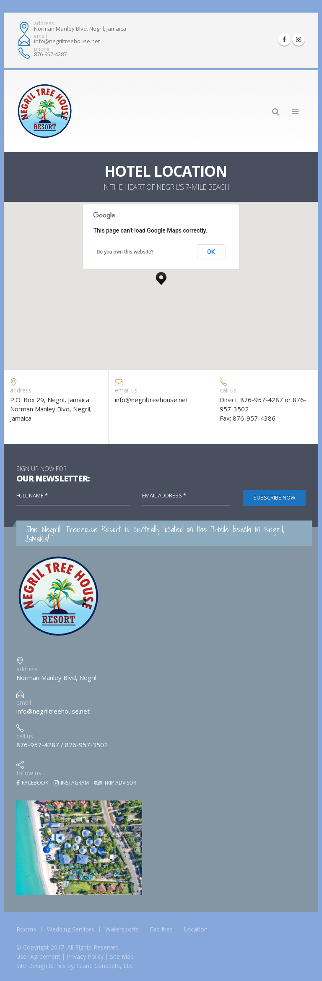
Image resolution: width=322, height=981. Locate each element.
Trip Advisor (115, 782)
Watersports (122, 929)
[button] (161, 276)
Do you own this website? (125, 252)
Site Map (122, 956)
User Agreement (38, 956)
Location (196, 929)
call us (24, 736)
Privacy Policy (85, 956)
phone (41, 49)
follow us (28, 773)
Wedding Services (70, 929)
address (44, 23)
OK (211, 252)
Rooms (26, 929)
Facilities (161, 929)
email (40, 36)
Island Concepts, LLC (105, 966)
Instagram (71, 782)
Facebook (32, 782)
